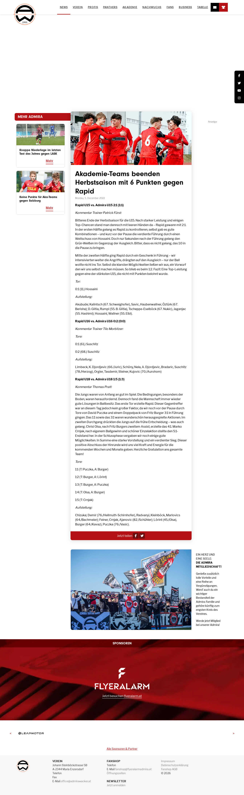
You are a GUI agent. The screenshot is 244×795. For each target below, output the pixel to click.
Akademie (130, 7)
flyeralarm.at (133, 696)
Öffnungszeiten (116, 773)
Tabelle (202, 7)
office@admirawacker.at (76, 781)
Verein (78, 7)
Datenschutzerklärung (174, 765)
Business (185, 7)
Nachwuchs (151, 7)
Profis (93, 7)
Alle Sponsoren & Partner (122, 748)
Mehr (49, 161)
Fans (170, 7)
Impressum (168, 761)
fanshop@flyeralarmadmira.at (133, 769)
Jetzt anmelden (116, 785)
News (64, 7)
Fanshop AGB (169, 769)
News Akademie (137, 103)
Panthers (110, 7)
